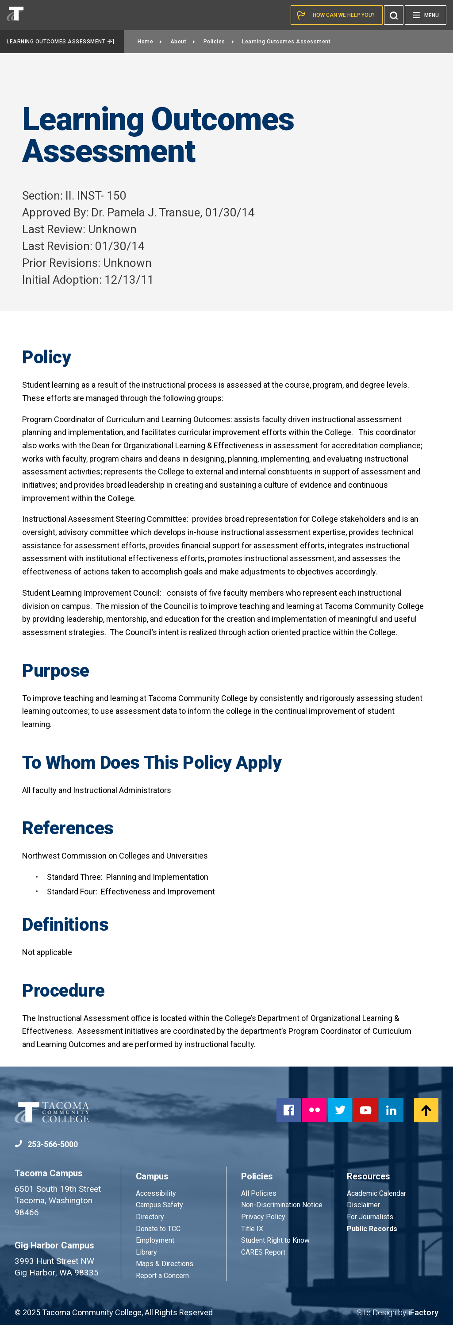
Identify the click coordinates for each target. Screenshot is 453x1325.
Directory (150, 1217)
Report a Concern (162, 1275)
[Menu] (425, 15)
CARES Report (263, 1252)
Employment (155, 1240)
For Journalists (370, 1217)
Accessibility (156, 1193)
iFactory (423, 1312)
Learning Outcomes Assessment (60, 42)
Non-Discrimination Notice (281, 1205)
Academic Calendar (376, 1193)
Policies (218, 42)
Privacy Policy (263, 1217)
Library (146, 1252)
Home (150, 42)
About (183, 42)
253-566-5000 (46, 1144)
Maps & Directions (164, 1264)
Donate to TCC (158, 1229)
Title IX (252, 1229)
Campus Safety (159, 1205)
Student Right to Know (275, 1240)
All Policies (259, 1193)
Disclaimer (363, 1205)
